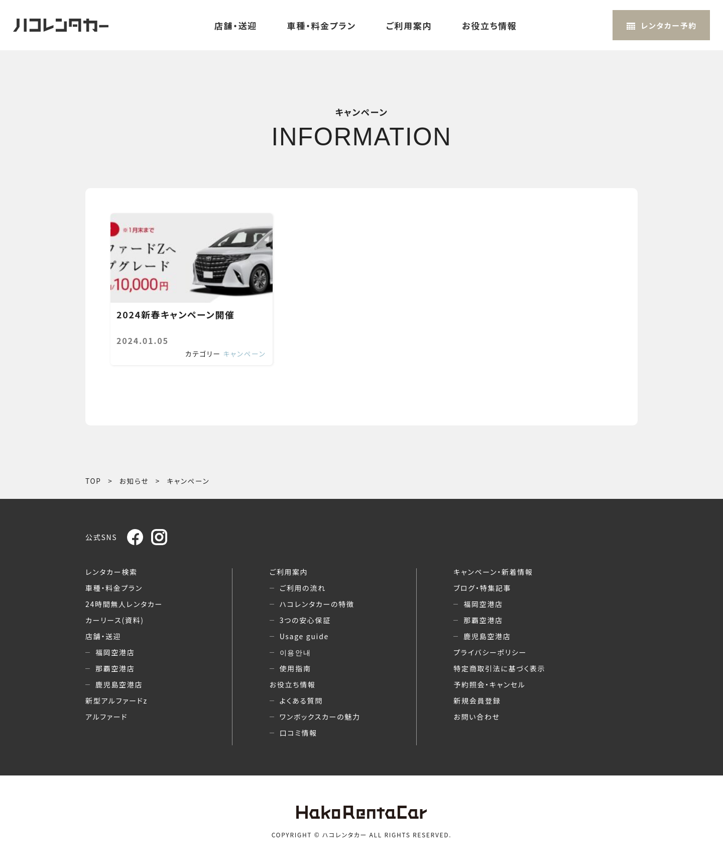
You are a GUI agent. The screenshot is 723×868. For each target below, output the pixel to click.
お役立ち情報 (489, 25)
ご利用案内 (409, 25)
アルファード (106, 716)
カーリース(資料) (114, 620)
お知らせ (134, 481)
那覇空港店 (115, 668)
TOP (93, 481)
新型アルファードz (116, 700)
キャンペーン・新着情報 (493, 571)
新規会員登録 (477, 700)
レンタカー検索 (111, 571)
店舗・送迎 (235, 25)
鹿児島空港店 (119, 684)
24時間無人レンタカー (124, 603)
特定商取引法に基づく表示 (499, 668)
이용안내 (295, 652)
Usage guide (304, 636)
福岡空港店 (115, 652)
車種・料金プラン (321, 25)
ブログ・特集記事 (482, 587)
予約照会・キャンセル (489, 684)
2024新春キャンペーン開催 (175, 315)
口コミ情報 (298, 732)
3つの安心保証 (305, 620)
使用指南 (295, 668)
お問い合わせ (476, 716)
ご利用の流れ (303, 587)
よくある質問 (301, 700)
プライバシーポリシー (490, 652)
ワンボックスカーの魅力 (320, 716)
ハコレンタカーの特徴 (317, 603)
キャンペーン (244, 354)
